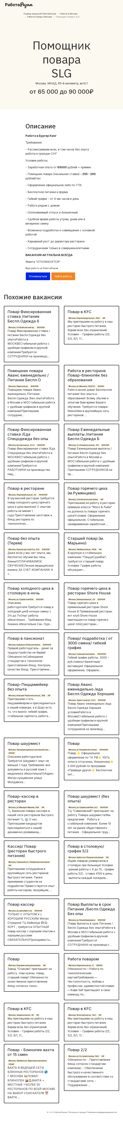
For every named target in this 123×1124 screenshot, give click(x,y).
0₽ (103, 318)
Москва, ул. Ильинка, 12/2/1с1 (82, 386)
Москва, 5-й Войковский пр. (21, 327)
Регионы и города (77, 1112)
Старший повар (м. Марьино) (86, 540)
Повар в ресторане (26, 488)
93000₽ (45, 549)
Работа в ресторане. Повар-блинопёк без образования (87, 375)
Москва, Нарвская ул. (18, 386)
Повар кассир (21, 904)
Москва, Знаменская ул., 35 (21, 1015)
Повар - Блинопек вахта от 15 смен (31, 1052)
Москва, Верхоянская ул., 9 (81, 965)
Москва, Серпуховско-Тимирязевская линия (28, 862)
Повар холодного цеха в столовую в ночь (31, 590)
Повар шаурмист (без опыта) (88, 798)
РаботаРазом (50, 268)
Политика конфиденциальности (102, 1112)
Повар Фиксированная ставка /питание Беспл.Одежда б (29, 316)
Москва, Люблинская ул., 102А (82, 549)
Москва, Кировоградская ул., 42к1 (84, 318)
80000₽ (41, 327)
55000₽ (39, 599)
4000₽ (101, 386)
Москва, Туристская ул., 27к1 (82, 700)
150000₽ (47, 645)
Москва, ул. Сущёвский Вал (20, 599)
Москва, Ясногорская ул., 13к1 (82, 1015)
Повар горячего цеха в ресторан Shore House (89, 590)
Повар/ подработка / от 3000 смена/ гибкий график (90, 643)
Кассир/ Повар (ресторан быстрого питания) (27, 851)
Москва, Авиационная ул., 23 (82, 599)
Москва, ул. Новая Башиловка (82, 920)
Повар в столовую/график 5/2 (86, 848)
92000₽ (101, 599)
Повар (74, 743)
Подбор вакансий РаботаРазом (40, 14)
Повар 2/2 (77, 1049)
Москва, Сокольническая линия (83, 499)
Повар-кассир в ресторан (23, 798)
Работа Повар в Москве (39, 17)
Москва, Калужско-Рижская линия (24, 645)
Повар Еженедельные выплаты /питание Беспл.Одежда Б (89, 434)
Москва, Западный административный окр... (28, 750)
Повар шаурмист (24, 743)
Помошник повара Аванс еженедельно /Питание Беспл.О (28, 375)
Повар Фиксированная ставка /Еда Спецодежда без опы (29, 434)
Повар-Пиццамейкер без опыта (28, 686)
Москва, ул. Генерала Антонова (83, 750)
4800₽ (99, 965)
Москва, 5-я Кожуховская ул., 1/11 (84, 445)
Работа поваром (83, 959)
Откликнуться (38, 276)
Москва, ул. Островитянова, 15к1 (84, 1056)
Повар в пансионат (26, 638)
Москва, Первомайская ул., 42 (22, 495)
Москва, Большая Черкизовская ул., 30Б (26, 696)
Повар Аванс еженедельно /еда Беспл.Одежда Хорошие (91, 689)
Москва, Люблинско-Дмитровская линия (27, 1061)
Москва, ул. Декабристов (20, 911)
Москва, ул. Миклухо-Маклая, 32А (23, 807)
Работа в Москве (69, 14)
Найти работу (63, 276)
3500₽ (11, 753)
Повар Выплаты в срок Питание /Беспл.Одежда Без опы (91, 909)
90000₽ (104, 807)
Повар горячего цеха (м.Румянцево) (87, 490)
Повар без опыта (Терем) (24, 540)
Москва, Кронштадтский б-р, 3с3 (23, 549)
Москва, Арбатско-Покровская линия (86, 857)
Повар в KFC (79, 311)
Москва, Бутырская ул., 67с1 (21, 445)
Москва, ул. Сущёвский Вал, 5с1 (83, 807)
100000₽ (43, 495)
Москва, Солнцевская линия (82, 654)
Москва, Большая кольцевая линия (24, 965)
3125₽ (11, 1064)
